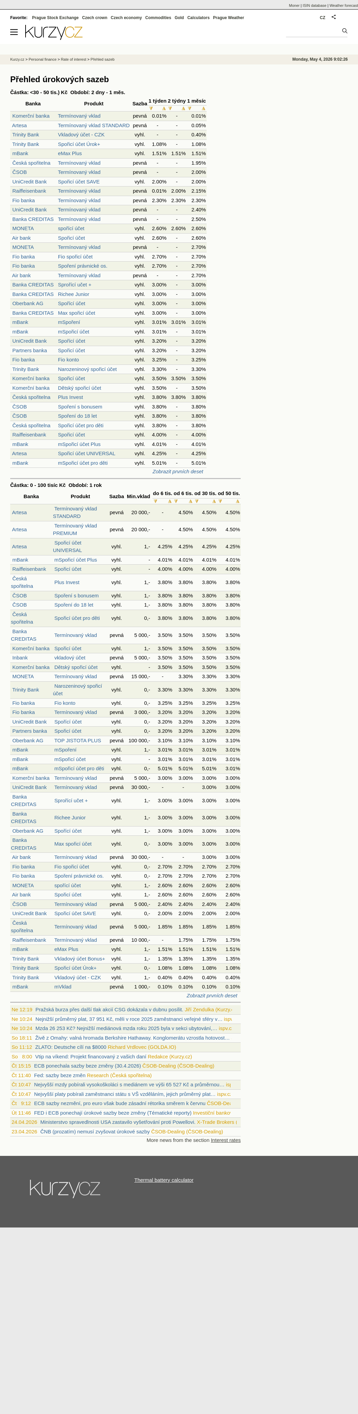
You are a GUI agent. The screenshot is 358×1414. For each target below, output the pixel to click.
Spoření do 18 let (77, 416)
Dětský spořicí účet (79, 388)
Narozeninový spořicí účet (87, 369)
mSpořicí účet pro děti (83, 463)
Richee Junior (73, 294)
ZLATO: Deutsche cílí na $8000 (70, 1047)
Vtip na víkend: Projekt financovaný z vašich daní (90, 1056)
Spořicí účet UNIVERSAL (86, 453)
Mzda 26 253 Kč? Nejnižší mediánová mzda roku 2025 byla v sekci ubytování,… (126, 1028)
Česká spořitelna (31, 163)
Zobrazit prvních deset (178, 471)
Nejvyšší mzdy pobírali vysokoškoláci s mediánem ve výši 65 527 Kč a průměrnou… (129, 1084)
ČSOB (19, 172)
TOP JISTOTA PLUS (77, 740)
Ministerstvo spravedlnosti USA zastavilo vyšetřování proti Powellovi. (117, 1122)
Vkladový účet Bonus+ (79, 959)
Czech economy (126, 17)
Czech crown (94, 17)
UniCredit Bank (29, 181)
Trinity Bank (25, 134)
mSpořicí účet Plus (79, 444)
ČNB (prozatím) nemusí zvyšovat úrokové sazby (95, 1131)
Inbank (20, 657)
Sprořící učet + (74, 284)
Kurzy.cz (17, 59)
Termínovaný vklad (79, 116)
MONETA (22, 228)
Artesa (19, 125)
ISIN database (315, 5)
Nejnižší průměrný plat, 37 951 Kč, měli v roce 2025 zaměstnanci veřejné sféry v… (129, 1019)
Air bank (21, 238)
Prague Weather (228, 17)
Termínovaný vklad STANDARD (94, 125)
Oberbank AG (27, 303)
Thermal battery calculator (163, 1180)
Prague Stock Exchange (55, 17)
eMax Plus (70, 153)
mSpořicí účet (73, 331)
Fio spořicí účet (75, 256)
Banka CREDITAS (33, 219)
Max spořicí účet (76, 313)
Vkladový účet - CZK (81, 134)
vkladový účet (69, 657)
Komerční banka (30, 116)
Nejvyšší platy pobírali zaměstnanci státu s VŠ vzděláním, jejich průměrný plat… (125, 1094)
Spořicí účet (71, 238)
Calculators (198, 17)
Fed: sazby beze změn (60, 1075)
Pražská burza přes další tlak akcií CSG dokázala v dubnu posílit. (109, 1009)
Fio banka (23, 200)
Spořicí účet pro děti (80, 425)
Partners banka (29, 350)
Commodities (158, 17)
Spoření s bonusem (80, 407)
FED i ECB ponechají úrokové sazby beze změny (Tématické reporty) (113, 1113)
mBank (20, 153)
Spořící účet (71, 303)
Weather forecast (343, 5)
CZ (322, 17)
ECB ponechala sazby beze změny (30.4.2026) (87, 1066)
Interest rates (226, 1140)
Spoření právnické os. (82, 266)
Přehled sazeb (103, 59)
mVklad (62, 986)
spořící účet (71, 228)
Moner (294, 5)
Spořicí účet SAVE (79, 181)
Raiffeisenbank (29, 191)
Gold (179, 17)
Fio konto (68, 359)
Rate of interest (73, 59)
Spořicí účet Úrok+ (79, 144)
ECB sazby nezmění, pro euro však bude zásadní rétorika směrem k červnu (120, 1103)
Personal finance (43, 59)
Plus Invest (70, 397)
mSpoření (69, 322)
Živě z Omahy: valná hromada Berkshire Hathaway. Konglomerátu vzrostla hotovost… (132, 1038)
